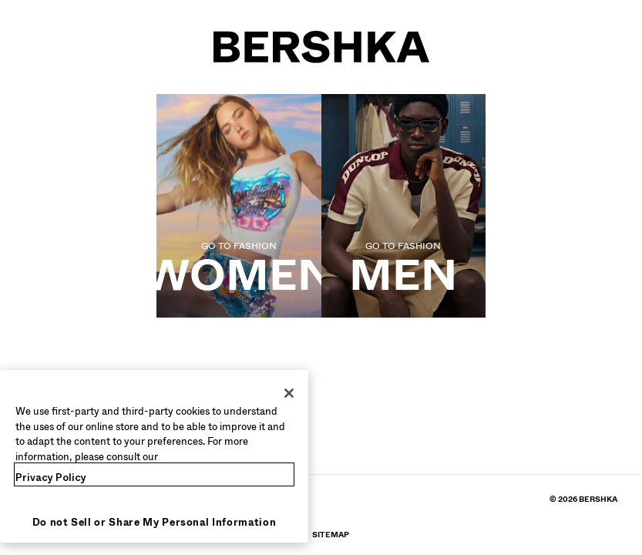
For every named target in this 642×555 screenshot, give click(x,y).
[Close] (289, 393)
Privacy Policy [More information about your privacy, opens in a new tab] (50, 477)
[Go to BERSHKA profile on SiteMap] (330, 534)
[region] (154, 456)
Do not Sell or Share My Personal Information (154, 522)
